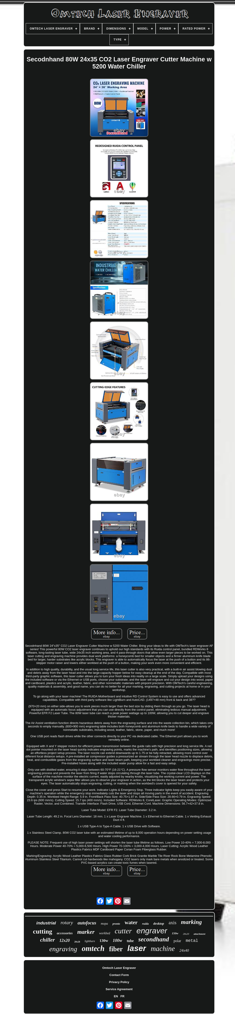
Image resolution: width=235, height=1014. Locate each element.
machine (163, 949)
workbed (104, 933)
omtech (93, 948)
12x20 (64, 940)
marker (86, 932)
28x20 (186, 933)
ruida (145, 923)
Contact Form (119, 975)
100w (117, 940)
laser (136, 948)
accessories (65, 933)
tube (130, 941)
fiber (116, 949)
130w (104, 940)
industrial (46, 923)
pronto (116, 923)
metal (192, 940)
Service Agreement (119, 989)
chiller (47, 940)
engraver (152, 930)
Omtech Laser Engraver (119, 968)
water (131, 922)
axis (172, 922)
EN (116, 996)
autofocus (87, 922)
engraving (63, 949)
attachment (199, 933)
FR (122, 996)
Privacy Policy (119, 982)
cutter (123, 931)
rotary (67, 922)
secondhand (153, 939)
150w (175, 933)
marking (191, 922)
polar (177, 941)
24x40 (184, 950)
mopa (104, 923)
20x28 (77, 941)
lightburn (90, 941)
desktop (158, 923)
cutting (42, 931)
